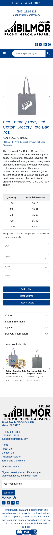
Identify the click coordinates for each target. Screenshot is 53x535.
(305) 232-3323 (26, 11)
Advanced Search (11, 456)
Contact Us (8, 452)
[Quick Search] (29, 53)
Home (5, 444)
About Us (7, 448)
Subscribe (9, 493)
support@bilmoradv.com (26, 14)
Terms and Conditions (13, 460)
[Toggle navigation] (4, 53)
